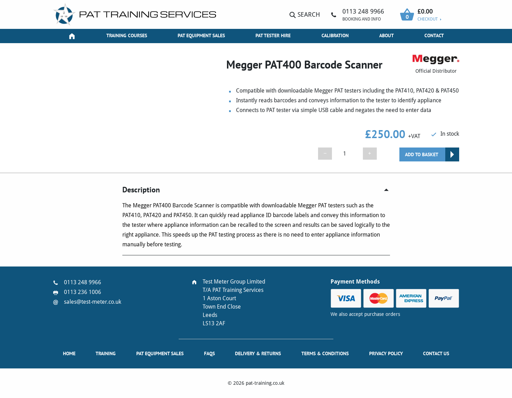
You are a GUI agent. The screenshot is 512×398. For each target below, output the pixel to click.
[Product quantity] (347, 154)
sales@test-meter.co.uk (92, 301)
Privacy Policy (386, 353)
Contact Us (436, 353)
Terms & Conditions (325, 353)
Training (106, 353)
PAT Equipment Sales (201, 35)
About (386, 35)
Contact (434, 35)
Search (305, 14)
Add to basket (421, 154)
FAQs (209, 353)
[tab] (256, 189)
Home (69, 353)
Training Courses (126, 35)
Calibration (335, 35)
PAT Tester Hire (273, 35)
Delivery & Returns (258, 353)
